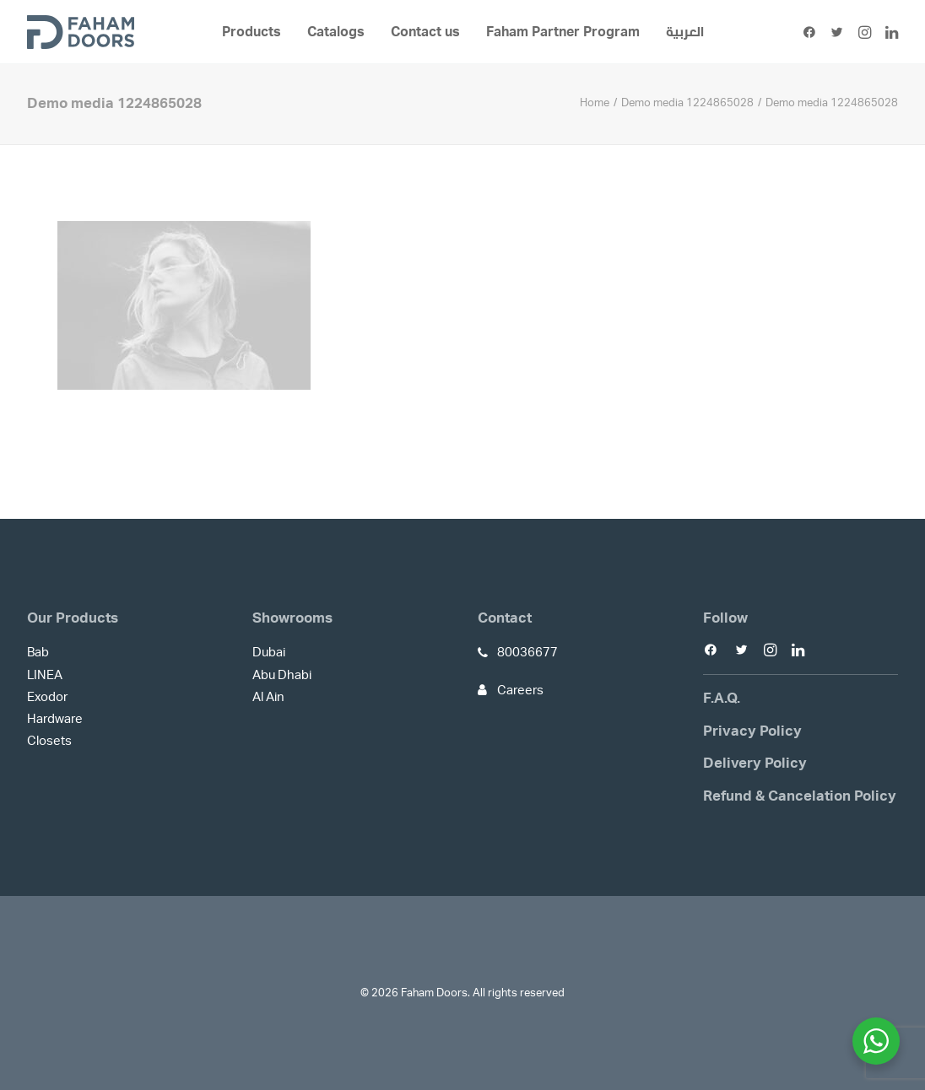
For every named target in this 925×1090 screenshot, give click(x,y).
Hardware (55, 719)
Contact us (425, 32)
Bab (38, 652)
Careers (520, 690)
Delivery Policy (755, 763)
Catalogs (336, 32)
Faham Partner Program (563, 32)
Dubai (268, 652)
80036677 (527, 652)
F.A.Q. (721, 698)
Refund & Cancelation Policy (799, 796)
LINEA (44, 675)
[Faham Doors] (80, 32)
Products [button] (251, 32)
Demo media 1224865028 (687, 103)
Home (594, 103)
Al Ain (268, 697)
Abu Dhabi (281, 675)
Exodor (47, 697)
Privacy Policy (752, 731)
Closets (49, 741)
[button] (812, 32)
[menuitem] (251, 32)
